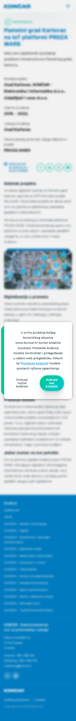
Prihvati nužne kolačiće (22, 383)
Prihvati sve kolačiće (52, 383)
